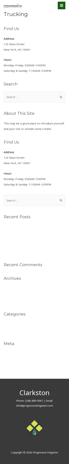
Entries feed (12, 359)
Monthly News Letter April (21, 227)
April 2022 (10, 288)
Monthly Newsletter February (23, 239)
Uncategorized (13, 330)
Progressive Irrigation (18, 245)
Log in (7, 353)
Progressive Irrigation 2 (19, 251)
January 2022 (12, 301)
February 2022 (13, 294)
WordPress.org (13, 372)
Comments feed (14, 366)
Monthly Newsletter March (21, 233)
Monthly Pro (12, 324)
